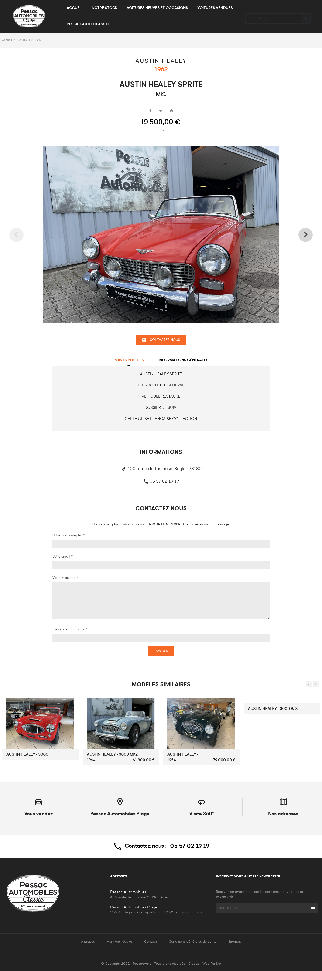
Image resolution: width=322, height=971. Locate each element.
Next (298, 235)
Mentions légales (119, 941)
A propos (88, 941)
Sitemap (234, 941)
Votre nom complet (68, 535)
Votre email (62, 556)
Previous (24, 235)
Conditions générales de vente (192, 941)
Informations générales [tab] (183, 360)
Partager (150, 111)
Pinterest (171, 111)
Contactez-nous (161, 340)
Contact (150, 941)
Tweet (160, 111)
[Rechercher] (278, 16)
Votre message (65, 577)
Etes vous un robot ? (69, 629)
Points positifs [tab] (128, 360)
